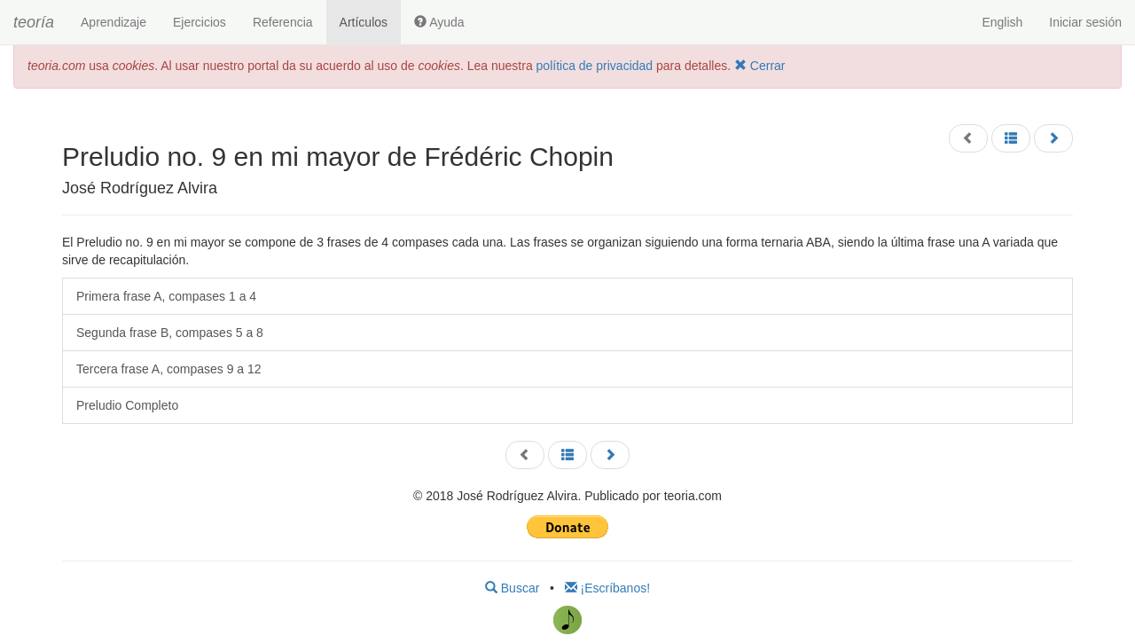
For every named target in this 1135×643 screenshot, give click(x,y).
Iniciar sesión (1085, 22)
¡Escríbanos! (607, 588)
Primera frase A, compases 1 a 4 (166, 296)
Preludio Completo (127, 405)
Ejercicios (199, 22)
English (1002, 22)
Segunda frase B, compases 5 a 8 (169, 332)
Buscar (512, 588)
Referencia (283, 22)
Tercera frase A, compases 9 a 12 (169, 369)
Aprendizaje (113, 22)
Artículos (363, 22)
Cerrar (760, 66)
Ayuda (439, 22)
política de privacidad (595, 66)
